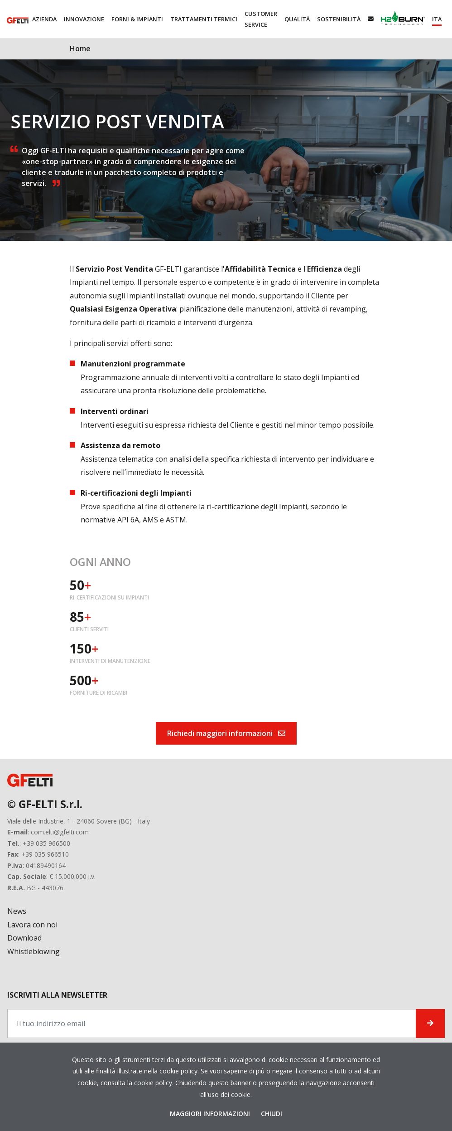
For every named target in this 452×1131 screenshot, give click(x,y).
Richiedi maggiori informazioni (226, 733)
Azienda (44, 19)
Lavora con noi (32, 925)
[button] (437, 19)
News (16, 911)
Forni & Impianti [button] (137, 19)
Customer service (261, 19)
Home (80, 49)
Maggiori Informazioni (211, 1113)
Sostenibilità (339, 19)
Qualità (297, 19)
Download (24, 938)
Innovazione (84, 19)
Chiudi (271, 1113)
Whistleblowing (33, 951)
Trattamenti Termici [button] (203, 19)
